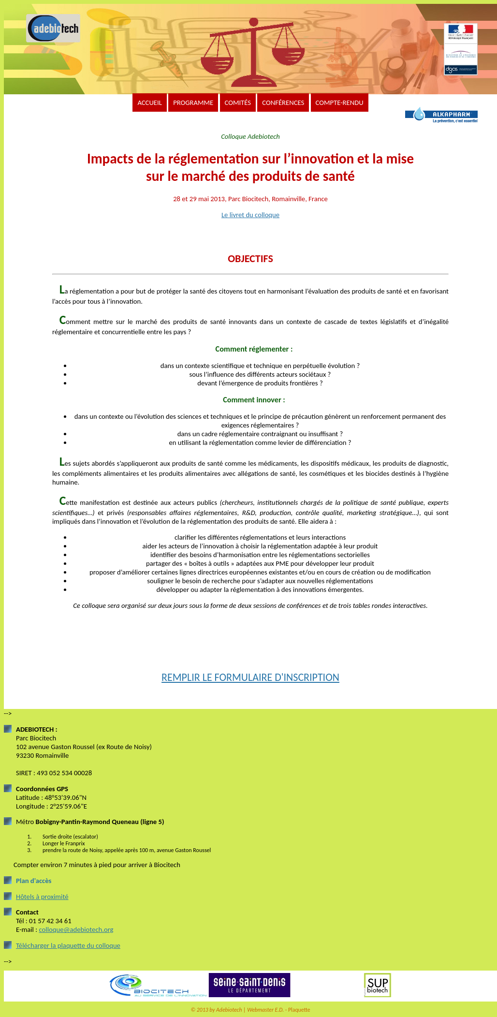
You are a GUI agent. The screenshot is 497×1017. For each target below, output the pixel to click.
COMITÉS (238, 102)
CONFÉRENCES (283, 102)
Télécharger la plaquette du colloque (68, 945)
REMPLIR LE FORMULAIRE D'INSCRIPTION (250, 677)
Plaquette (299, 1009)
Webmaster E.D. (265, 1009)
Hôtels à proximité (42, 896)
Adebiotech (229, 1009)
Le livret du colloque (250, 214)
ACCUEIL (149, 102)
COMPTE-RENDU (340, 102)
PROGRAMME (193, 102)
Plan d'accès (33, 880)
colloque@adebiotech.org (76, 929)
